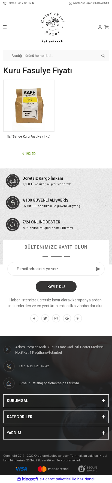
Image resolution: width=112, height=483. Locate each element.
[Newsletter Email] (56, 269)
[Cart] (106, 27)
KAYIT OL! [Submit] (56, 286)
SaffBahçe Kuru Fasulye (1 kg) (28, 136)
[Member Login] (100, 27)
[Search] (56, 55)
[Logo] (52, 27)
